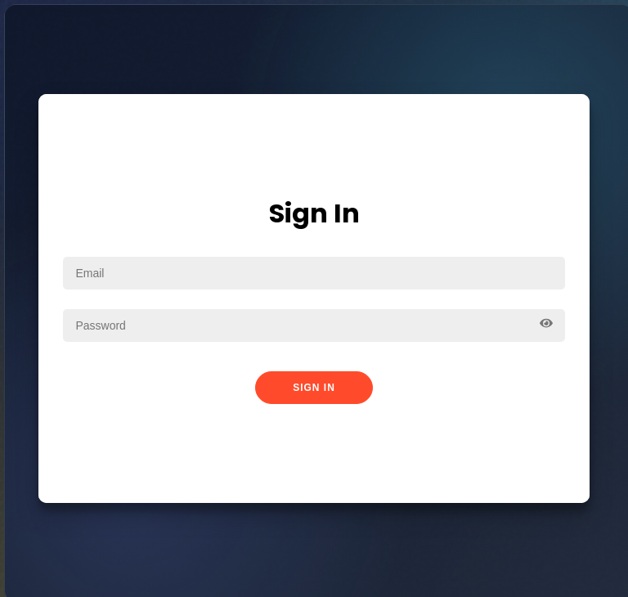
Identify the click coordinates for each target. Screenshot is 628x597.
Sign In (314, 387)
